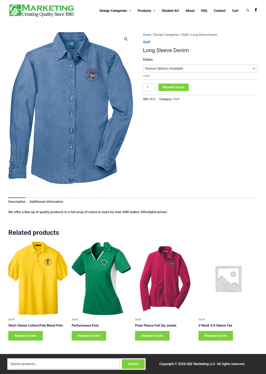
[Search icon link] (248, 10)
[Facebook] (256, 10)
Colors (148, 60)
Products (146, 10)
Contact (219, 11)
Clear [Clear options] (146, 76)
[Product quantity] (149, 87)
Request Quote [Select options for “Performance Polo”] (89, 336)
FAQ (204, 11)
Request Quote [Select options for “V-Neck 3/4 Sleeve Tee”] (216, 336)
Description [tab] (16, 202)
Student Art (170, 11)
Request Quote (174, 87)
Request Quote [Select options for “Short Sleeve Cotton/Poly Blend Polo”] (26, 336)
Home (147, 35)
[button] (126, 39)
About (190, 11)
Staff (185, 35)
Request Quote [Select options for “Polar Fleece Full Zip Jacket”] (152, 336)
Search (133, 364)
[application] (129, 10)
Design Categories (115, 10)
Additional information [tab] (46, 202)
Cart (235, 11)
